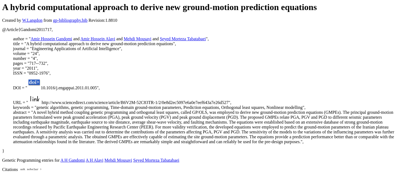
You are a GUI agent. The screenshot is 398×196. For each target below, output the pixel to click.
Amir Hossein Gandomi (51, 38)
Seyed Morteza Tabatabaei (183, 38)
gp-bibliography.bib (70, 20)
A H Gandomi (72, 160)
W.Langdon (32, 20)
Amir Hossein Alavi (98, 38)
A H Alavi (94, 160)
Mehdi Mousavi (138, 38)
